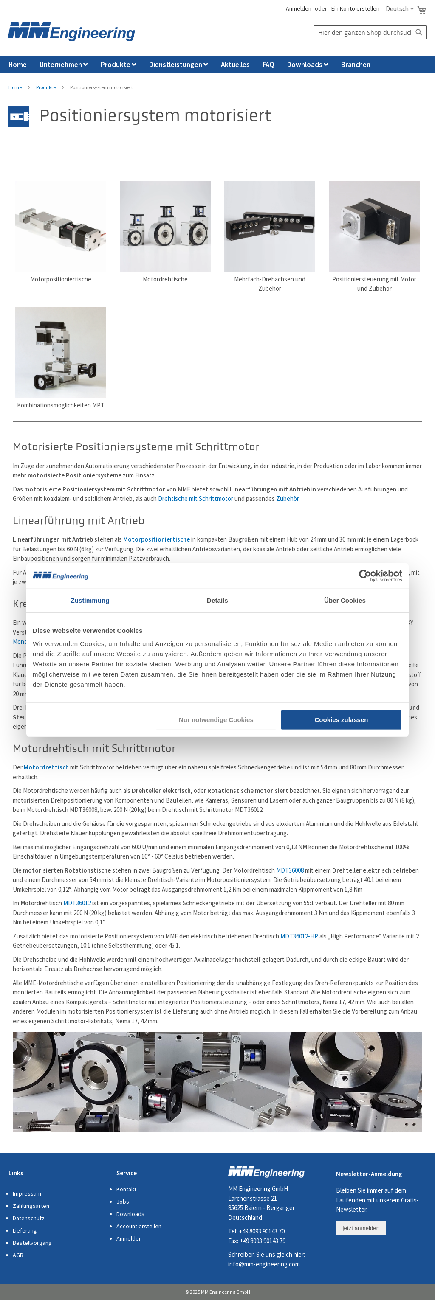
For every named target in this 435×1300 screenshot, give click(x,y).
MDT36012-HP (299, 936)
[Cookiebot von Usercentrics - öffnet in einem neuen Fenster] (365, 575)
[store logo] (71, 31)
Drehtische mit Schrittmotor (195, 498)
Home (15, 87)
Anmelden (298, 8)
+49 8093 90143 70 (262, 1231)
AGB (18, 1255)
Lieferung (25, 1230)
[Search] (418, 32)
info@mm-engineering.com (264, 1264)
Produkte (46, 87)
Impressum (27, 1193)
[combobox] (370, 32)
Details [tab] (217, 600)
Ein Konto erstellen (355, 8)
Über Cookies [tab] (345, 600)
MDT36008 (290, 870)
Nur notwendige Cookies (216, 719)
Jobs (122, 1201)
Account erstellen (138, 1226)
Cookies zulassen (341, 719)
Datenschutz (29, 1218)
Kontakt (126, 1189)
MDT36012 (77, 903)
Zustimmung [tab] (90, 600)
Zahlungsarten (31, 1206)
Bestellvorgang (32, 1243)
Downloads (130, 1214)
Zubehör (287, 498)
